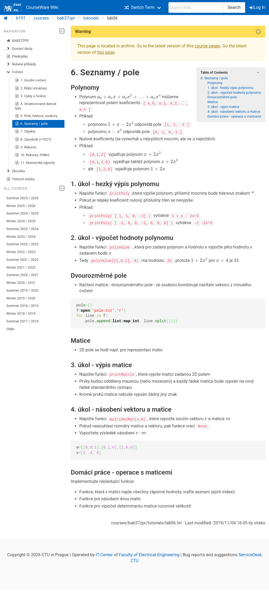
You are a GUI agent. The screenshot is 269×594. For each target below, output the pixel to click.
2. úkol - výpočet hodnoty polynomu (234, 93)
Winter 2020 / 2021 (21, 283)
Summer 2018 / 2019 (22, 306)
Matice (212, 102)
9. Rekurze (25, 147)
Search (234, 7)
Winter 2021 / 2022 (21, 267)
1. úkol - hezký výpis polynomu (230, 88)
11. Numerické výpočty (35, 163)
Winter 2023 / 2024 (21, 237)
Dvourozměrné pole (222, 97)
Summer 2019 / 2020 (22, 290)
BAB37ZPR (17, 41)
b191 (21, 18)
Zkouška (15, 171)
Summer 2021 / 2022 (22, 260)
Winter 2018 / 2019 (21, 313)
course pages (207, 45)
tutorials (91, 18)
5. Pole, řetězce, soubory (36, 116)
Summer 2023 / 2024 (22, 229)
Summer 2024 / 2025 (22, 213)
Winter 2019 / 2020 (21, 298)
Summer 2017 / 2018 (22, 321)
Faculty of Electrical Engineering (149, 554)
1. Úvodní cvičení (30, 80)
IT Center (104, 554)
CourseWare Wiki (31, 7)
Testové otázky (20, 179)
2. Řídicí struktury (31, 88)
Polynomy (214, 83)
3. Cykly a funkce (30, 96)
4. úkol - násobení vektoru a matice (233, 112)
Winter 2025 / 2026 (21, 206)
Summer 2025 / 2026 (22, 198)
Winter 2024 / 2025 (21, 221)
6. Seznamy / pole (31, 124)
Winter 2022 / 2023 (21, 252)
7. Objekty (25, 131)
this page (105, 52)
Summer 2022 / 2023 (22, 244)
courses (41, 18)
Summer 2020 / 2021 (22, 275)
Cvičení (14, 72)
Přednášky (17, 56)
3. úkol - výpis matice (223, 107)
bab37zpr (66, 18)
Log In (257, 7)
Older (10, 329)
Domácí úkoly (19, 49)
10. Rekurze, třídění (32, 155)
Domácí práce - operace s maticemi (234, 116)
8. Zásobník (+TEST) (33, 139)
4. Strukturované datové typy (35, 106)
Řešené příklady (21, 64)
